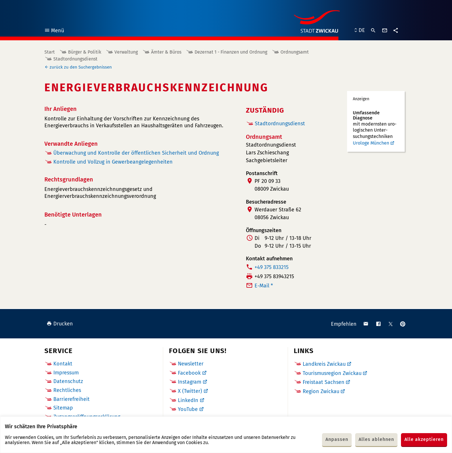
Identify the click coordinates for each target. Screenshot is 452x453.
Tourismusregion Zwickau (332, 373)
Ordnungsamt (294, 52)
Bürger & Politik (84, 52)
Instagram (189, 382)
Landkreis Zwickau (324, 364)
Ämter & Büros (166, 52)
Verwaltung (126, 52)
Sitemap (63, 408)
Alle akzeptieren (424, 439)
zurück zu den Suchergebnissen (81, 67)
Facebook (189, 373)
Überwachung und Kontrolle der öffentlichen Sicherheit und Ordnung (136, 153)
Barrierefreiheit (71, 399)
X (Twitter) (190, 391)
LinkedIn (188, 400)
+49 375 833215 (272, 267)
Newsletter (191, 364)
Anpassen (336, 439)
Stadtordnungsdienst (75, 59)
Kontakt (62, 364)
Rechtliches (67, 390)
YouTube (188, 409)
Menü (54, 31)
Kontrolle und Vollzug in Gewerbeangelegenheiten (113, 162)
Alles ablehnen (376, 439)
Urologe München (371, 143)
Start (49, 52)
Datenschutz (68, 381)
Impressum (66, 372)
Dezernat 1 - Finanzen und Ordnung (231, 52)
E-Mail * (264, 286)
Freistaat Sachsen (323, 382)
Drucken (60, 324)
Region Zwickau (321, 391)
